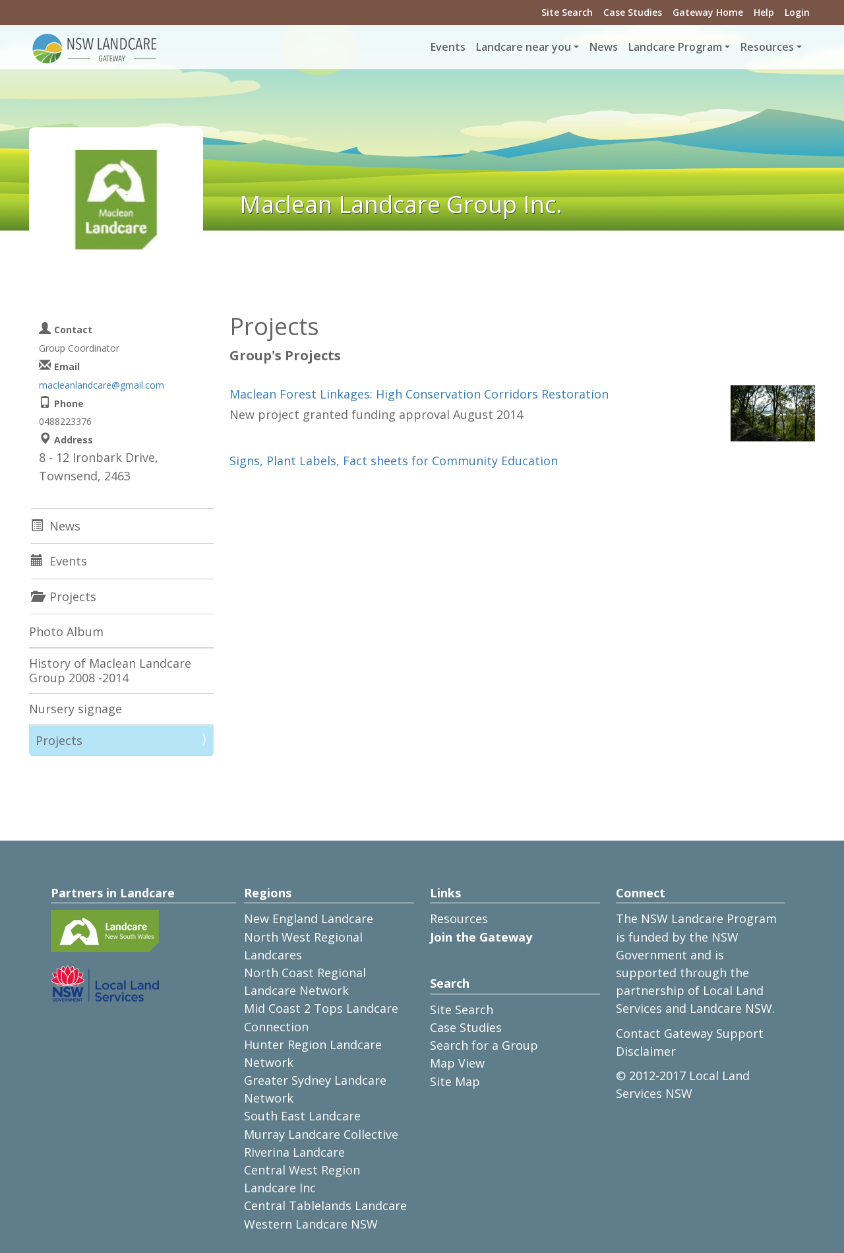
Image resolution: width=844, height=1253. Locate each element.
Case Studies (632, 12)
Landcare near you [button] (523, 47)
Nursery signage (75, 709)
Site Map (455, 1081)
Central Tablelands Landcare (325, 1205)
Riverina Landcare (294, 1152)
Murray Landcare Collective (321, 1134)
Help (764, 12)
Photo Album (66, 631)
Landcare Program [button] (675, 47)
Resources (459, 918)
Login (797, 12)
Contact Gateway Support (690, 1033)
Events (448, 47)
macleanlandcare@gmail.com (101, 385)
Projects (59, 740)
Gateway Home (708, 12)
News (603, 47)
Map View (457, 1063)
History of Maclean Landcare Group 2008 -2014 (110, 670)
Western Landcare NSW (311, 1224)
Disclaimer (646, 1051)
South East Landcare (302, 1116)
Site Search (567, 12)
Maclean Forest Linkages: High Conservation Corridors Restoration (419, 394)
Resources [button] (767, 47)
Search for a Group (484, 1045)
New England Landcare (308, 918)
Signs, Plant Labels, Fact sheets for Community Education (393, 460)
